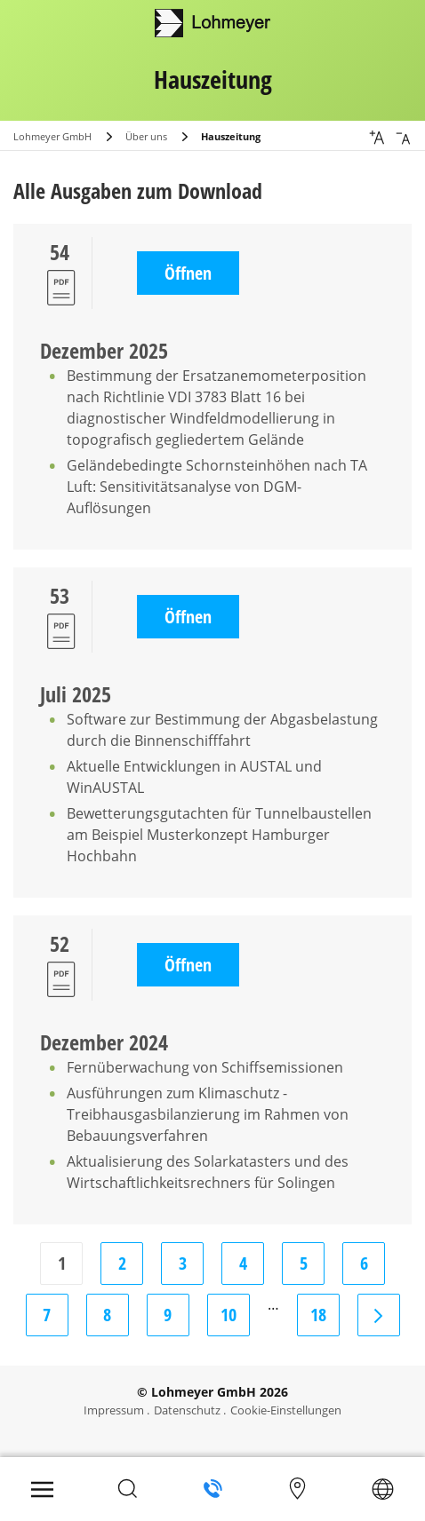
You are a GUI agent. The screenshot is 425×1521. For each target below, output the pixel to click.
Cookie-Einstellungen (285, 1410)
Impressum (114, 1410)
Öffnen (188, 273)
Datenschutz (187, 1410)
